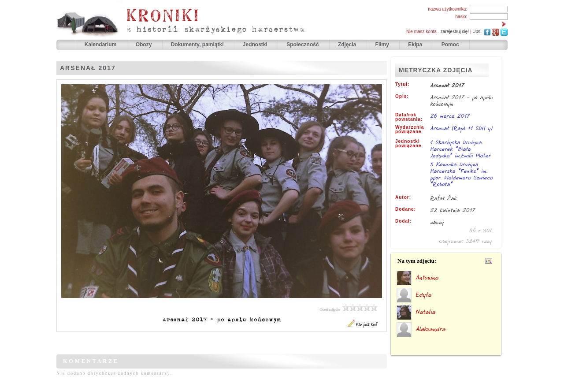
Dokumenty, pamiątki (198, 44)
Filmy (382, 44)
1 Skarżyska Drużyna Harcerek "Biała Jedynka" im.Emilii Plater (460, 149)
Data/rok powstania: (409, 117)
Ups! (477, 31)
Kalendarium (101, 44)
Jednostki (256, 44)
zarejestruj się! (455, 31)
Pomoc (450, 44)
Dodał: (403, 221)
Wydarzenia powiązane (409, 129)
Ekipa (415, 44)
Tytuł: (402, 84)
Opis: (402, 96)
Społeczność (303, 44)
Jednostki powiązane (408, 143)
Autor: (403, 197)
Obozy (144, 44)
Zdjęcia (348, 44)
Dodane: (405, 209)
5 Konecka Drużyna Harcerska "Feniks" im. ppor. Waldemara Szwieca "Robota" (461, 175)
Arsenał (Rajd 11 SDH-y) (461, 128)
